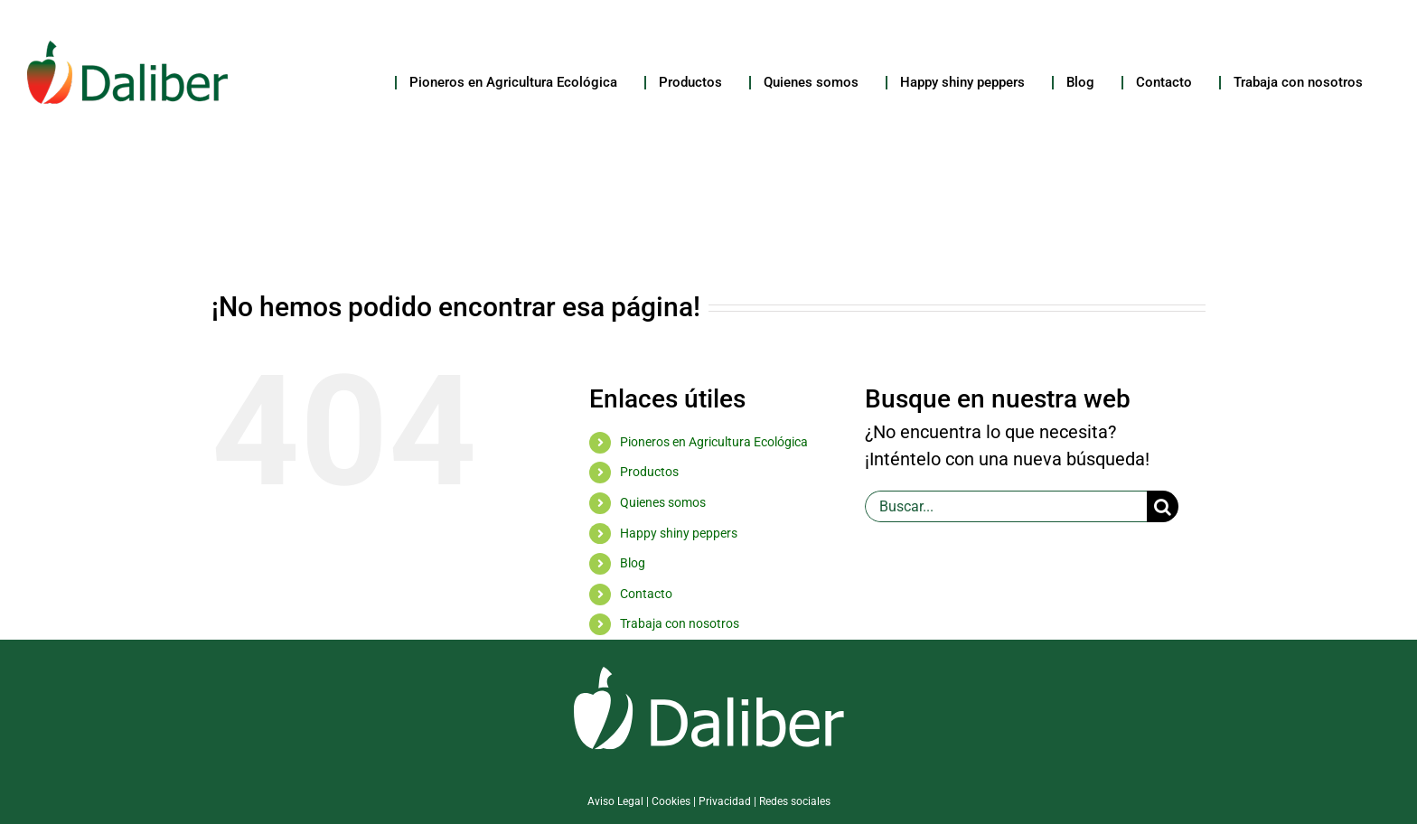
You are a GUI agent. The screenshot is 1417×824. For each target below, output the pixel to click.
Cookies (671, 801)
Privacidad (725, 801)
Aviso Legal (615, 801)
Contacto (646, 593)
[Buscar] (1162, 506)
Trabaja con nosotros (679, 623)
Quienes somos (663, 502)
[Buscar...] (1006, 506)
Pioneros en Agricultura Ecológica (714, 442)
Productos (649, 471)
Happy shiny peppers (678, 533)
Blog (632, 563)
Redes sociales (794, 801)
